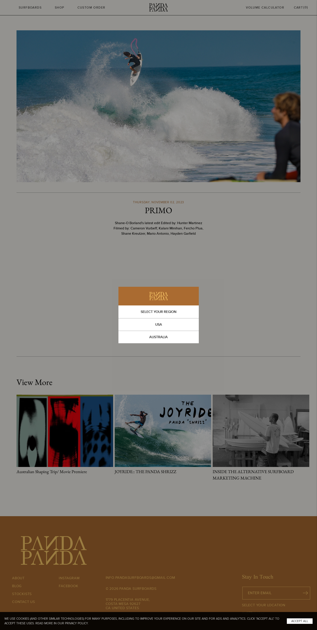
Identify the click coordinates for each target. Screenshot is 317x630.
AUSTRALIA (158, 337)
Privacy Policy (76, 623)
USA (158, 324)
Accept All (299, 621)
